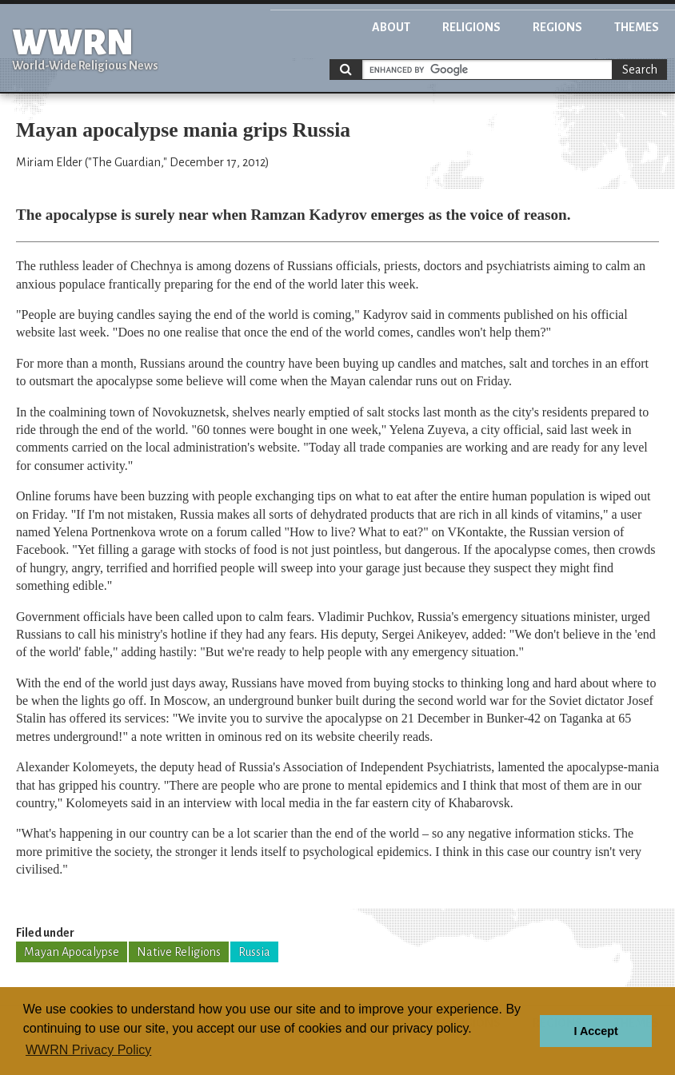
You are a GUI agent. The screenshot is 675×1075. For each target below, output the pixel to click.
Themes (636, 27)
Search (639, 69)
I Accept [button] (595, 1031)
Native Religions (179, 952)
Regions (557, 27)
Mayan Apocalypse (71, 952)
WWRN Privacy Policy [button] (88, 1050)
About (391, 27)
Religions (471, 27)
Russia (254, 952)
